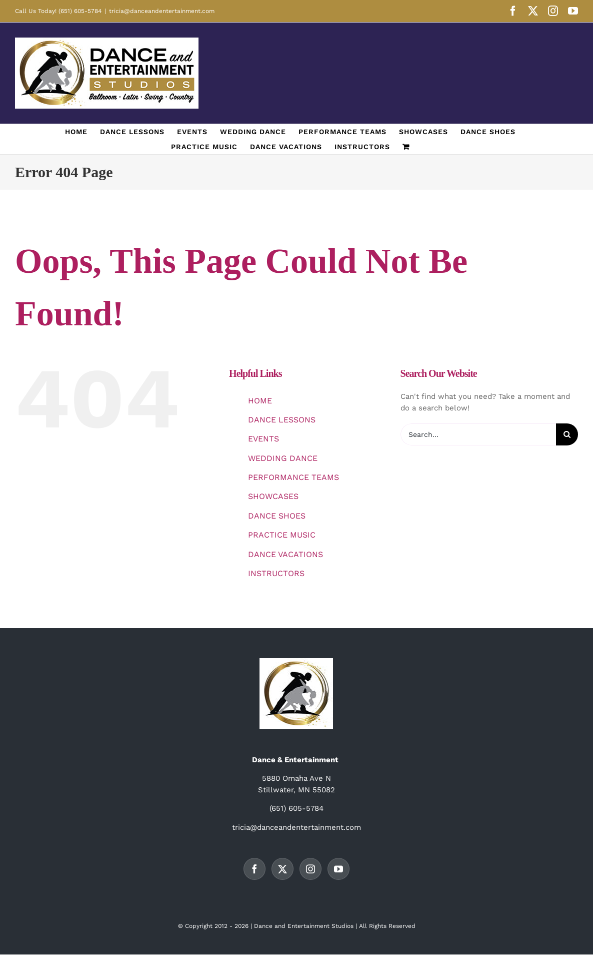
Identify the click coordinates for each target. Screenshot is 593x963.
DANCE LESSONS (282, 419)
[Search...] (478, 434)
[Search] (567, 434)
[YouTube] (339, 869)
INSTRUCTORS (276, 573)
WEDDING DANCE (283, 458)
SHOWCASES (273, 496)
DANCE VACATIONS (285, 554)
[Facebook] (255, 869)
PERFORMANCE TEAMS (293, 477)
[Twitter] (283, 869)
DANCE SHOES (277, 516)
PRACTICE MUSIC (282, 535)
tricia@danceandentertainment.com (161, 11)
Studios (343, 925)
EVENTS (263, 438)
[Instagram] (311, 869)
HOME (260, 400)
